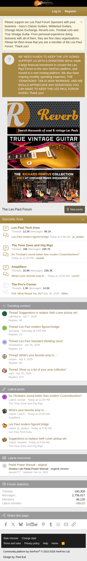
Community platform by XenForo (36, 551)
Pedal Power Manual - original (28, 464)
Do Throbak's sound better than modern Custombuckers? (45, 254)
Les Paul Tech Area (26, 227)
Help (45, 543)
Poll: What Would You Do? (27, 293)
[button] (5, 11)
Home (55, 543)
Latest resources (19, 458)
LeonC (76, 275)
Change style (29, 538)
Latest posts (16, 389)
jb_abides (78, 236)
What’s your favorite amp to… (29, 275)
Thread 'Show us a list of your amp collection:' (38, 369)
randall (40, 258)
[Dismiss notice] (81, 22)
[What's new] (82, 11)
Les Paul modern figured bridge (30, 236)
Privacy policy (31, 543)
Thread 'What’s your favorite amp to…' (33, 355)
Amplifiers (19, 266)
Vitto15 (80, 503)
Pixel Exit (21, 557)
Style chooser (10, 538)
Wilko (64, 293)
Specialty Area (12, 219)
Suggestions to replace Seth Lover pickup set (37, 438)
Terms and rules (12, 543)
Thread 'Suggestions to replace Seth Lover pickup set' (43, 312)
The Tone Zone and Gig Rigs (32, 245)
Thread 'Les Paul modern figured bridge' (34, 326)
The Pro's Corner (24, 284)
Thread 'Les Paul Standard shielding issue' (36, 341)
